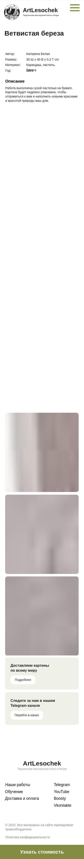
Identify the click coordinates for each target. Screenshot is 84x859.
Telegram (62, 784)
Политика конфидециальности (27, 837)
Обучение (14, 791)
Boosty (60, 798)
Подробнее (23, 680)
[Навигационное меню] (75, 7)
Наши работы (17, 784)
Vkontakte (62, 805)
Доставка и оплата (22, 798)
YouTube (61, 791)
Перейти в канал (27, 715)
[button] (42, 852)
